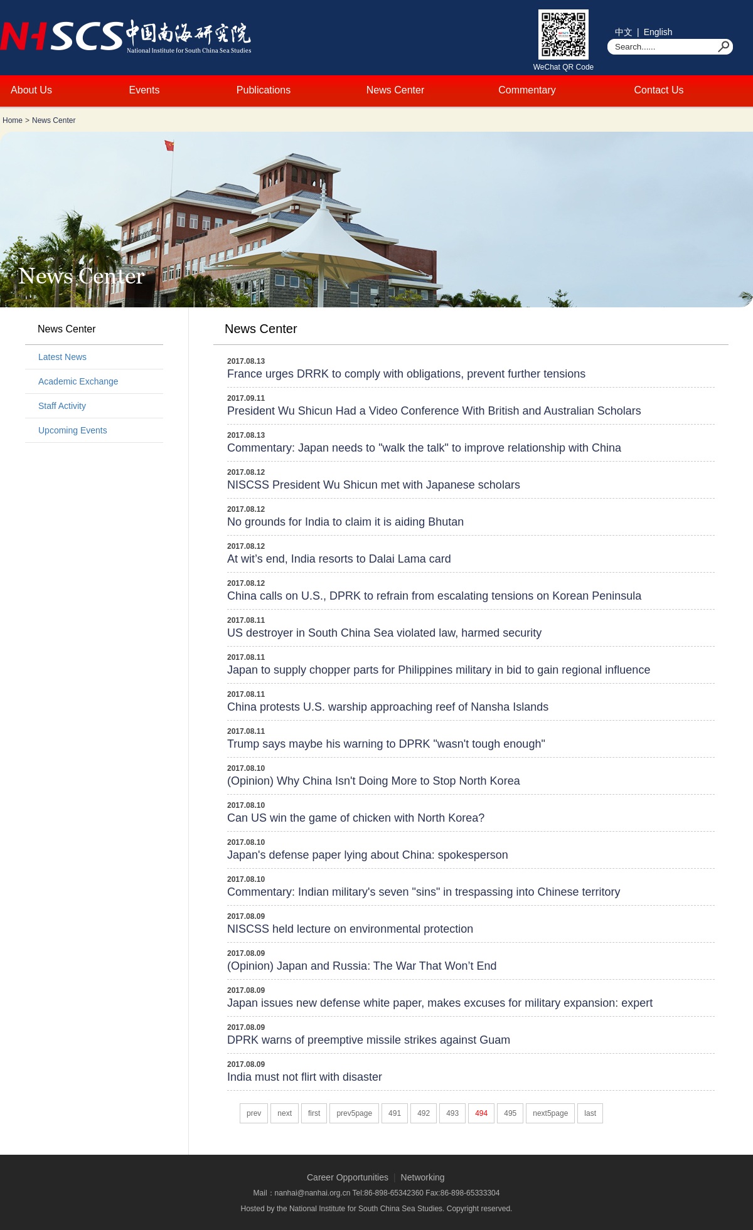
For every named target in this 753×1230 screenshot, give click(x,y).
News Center (395, 90)
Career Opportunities (347, 1177)
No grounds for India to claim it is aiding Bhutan (345, 522)
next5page (550, 1113)
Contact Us (658, 90)
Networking (423, 1177)
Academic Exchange (78, 381)
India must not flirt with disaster (304, 1077)
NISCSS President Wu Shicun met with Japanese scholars (373, 485)
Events (144, 90)
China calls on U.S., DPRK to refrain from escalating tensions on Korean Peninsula (434, 596)
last (590, 1113)
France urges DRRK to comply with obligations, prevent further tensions (406, 374)
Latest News (62, 357)
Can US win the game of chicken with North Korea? (355, 818)
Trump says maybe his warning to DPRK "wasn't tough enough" (386, 744)
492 (423, 1113)
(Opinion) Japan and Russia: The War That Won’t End (362, 966)
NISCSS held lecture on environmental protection (350, 929)
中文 (624, 32)
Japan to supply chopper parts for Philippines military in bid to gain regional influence (438, 670)
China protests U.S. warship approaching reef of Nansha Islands (387, 707)
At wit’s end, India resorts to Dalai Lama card (339, 559)
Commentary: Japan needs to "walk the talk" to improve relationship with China (424, 448)
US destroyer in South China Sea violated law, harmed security (384, 633)
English (658, 32)
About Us (31, 90)
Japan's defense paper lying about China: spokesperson (367, 855)
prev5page (354, 1113)
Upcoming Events (72, 430)
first (314, 1113)
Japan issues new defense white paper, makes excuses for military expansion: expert (440, 1003)
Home (13, 120)
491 (394, 1113)
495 (510, 1113)
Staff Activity (62, 406)
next (284, 1113)
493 (452, 1113)
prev (254, 1113)
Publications (264, 90)
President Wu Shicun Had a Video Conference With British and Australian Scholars (434, 411)
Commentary (527, 90)
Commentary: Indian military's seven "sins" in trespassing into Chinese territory (423, 892)
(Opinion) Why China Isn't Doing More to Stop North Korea (373, 781)
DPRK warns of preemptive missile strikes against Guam (368, 1040)
